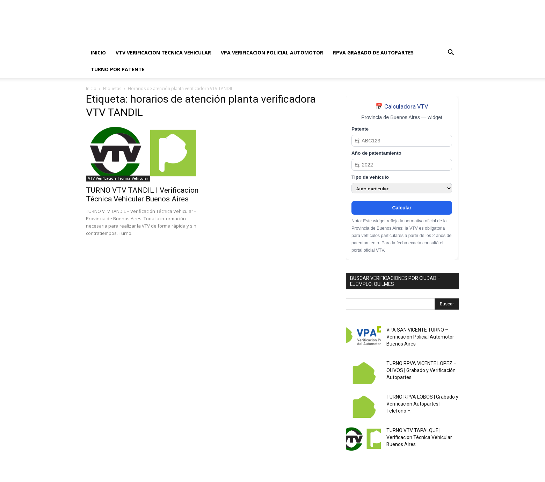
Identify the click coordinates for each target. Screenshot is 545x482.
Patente (360, 129)
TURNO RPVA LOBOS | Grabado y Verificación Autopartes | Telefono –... (422, 404)
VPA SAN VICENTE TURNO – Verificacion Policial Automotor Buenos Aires (420, 337)
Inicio (91, 88)
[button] (450, 53)
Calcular (401, 207)
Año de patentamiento (376, 153)
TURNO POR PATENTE (118, 69)
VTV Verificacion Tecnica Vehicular (118, 178)
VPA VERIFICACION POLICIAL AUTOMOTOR (272, 52)
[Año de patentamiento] (401, 165)
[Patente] (401, 141)
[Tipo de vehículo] (401, 188)
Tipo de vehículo (370, 177)
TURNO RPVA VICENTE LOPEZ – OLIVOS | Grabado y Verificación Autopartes (421, 370)
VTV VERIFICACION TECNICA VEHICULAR (163, 52)
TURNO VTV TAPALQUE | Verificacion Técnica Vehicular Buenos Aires (419, 437)
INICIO (98, 52)
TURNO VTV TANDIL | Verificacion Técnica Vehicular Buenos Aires (142, 194)
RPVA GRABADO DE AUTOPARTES (373, 52)
